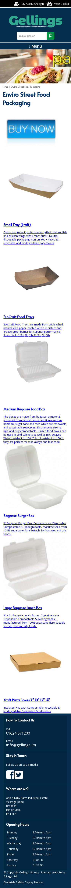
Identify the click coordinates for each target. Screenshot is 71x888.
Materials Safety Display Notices (24, 882)
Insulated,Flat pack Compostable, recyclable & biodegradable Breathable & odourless (35, 702)
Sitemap (46, 872)
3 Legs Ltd (10, 876)
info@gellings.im (21, 744)
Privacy (34, 872)
